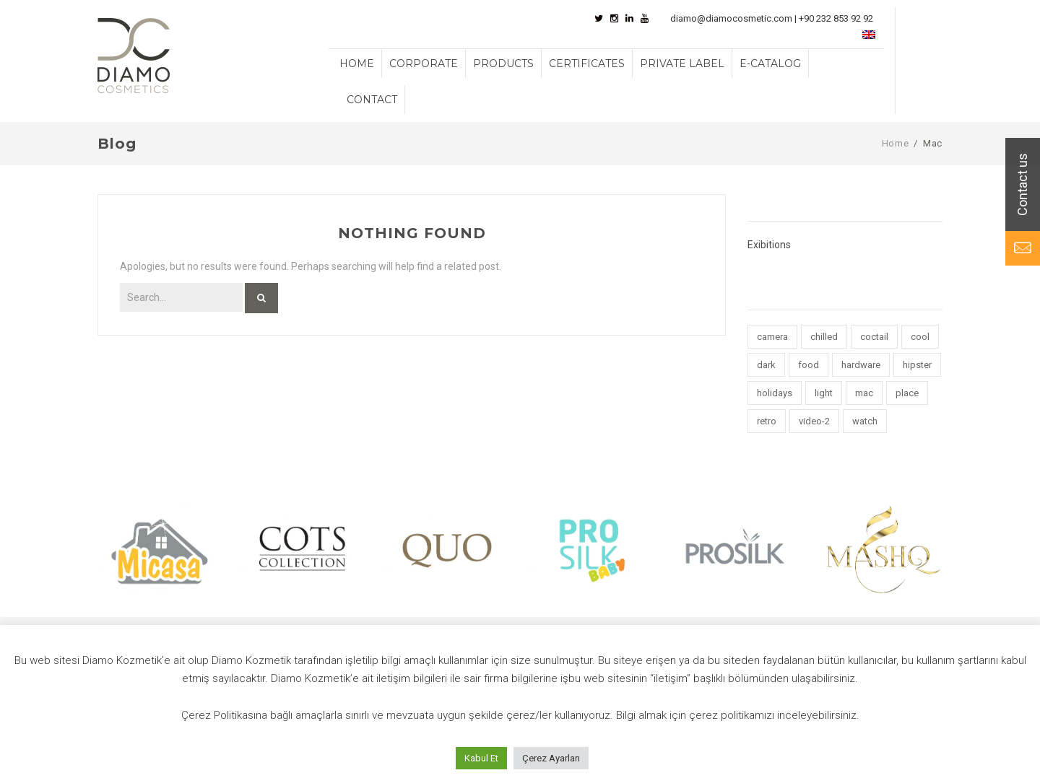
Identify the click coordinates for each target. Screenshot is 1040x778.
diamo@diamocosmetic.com (731, 18)
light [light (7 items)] (824, 393)
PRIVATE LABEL (682, 63)
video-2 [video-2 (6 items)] (814, 421)
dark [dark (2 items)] (766, 364)
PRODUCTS (503, 63)
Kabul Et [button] (481, 758)
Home (895, 143)
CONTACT (372, 99)
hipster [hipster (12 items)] (917, 364)
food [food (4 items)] (808, 364)
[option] (159, 549)
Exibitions (769, 244)
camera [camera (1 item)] (772, 336)
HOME (356, 63)
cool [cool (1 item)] (920, 336)
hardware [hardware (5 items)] (860, 364)
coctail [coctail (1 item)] (874, 336)
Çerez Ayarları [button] (551, 758)
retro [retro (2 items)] (766, 421)
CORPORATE (423, 63)
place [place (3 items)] (907, 393)
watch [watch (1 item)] (865, 421)
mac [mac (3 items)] (864, 393)
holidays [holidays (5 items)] (774, 393)
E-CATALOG (770, 63)
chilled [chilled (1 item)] (824, 336)
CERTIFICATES (587, 63)
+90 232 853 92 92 (836, 18)
